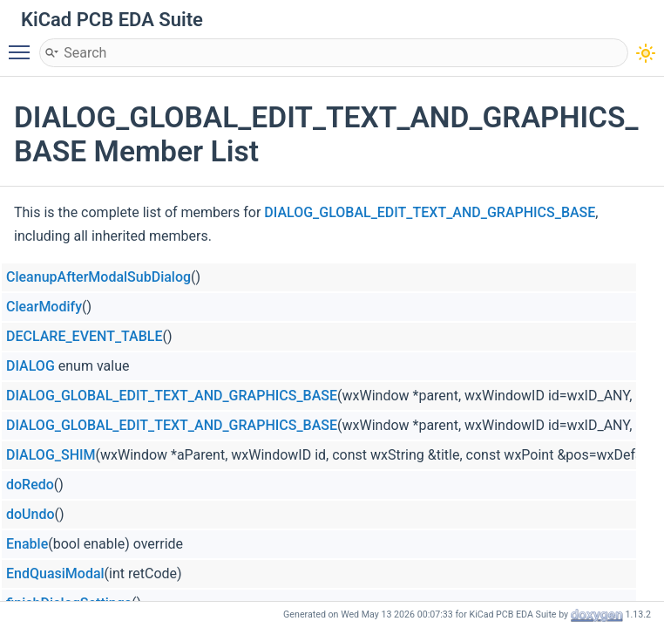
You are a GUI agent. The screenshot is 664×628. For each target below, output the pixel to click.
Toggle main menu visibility (23, 44)
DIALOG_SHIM (51, 455)
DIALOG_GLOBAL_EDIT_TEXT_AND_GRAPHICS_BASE (429, 212)
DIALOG (30, 366)
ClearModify (44, 306)
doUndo (30, 514)
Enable (27, 544)
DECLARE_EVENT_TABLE (84, 336)
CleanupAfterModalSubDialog (98, 277)
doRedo (30, 484)
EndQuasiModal (55, 573)
